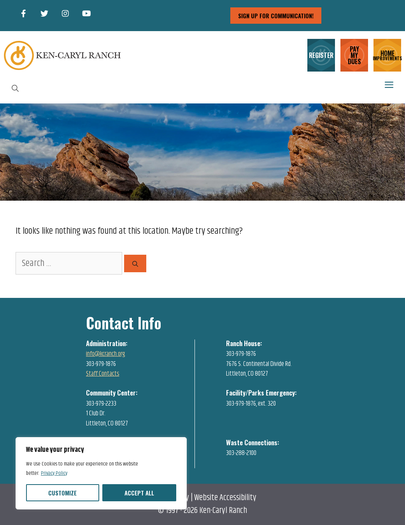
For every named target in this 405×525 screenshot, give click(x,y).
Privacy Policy (54, 473)
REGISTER (321, 55)
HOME (387, 55)
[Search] (135, 263)
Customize (62, 492)
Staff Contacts (102, 374)
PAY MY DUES (354, 55)
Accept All (139, 492)
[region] (101, 473)
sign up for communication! (276, 15)
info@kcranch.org (105, 354)
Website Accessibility (225, 497)
